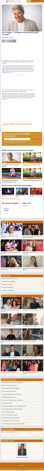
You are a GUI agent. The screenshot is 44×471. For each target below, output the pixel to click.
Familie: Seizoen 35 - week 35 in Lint (8, 326)
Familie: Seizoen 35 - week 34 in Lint (29, 341)
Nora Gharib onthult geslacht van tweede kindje (11, 417)
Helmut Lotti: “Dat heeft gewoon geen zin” (9, 414)
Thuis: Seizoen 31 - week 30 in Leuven (30, 357)
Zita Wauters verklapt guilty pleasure (9, 397)
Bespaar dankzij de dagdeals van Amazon (10, 278)
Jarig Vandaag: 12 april (7, 441)
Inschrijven (36, 139)
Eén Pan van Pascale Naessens (7, 287)
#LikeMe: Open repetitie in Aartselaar (8, 372)
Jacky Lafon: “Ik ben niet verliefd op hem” (9, 385)
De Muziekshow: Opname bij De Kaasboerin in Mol (10, 357)
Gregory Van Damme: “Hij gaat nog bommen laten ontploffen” (13, 423)
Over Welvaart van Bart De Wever (8, 290)
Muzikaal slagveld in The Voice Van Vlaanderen (11, 388)
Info (18, 468)
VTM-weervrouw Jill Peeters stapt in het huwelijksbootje (12, 382)
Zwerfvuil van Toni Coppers (7, 284)
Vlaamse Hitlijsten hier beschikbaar (8, 281)
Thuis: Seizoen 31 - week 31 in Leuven (30, 326)
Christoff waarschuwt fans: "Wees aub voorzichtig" (11, 394)
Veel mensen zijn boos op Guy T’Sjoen (9, 391)
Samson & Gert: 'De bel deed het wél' (17, 124)
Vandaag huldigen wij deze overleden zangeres (11, 420)
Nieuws (5, 162)
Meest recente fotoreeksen (8, 296)
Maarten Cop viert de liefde (7, 403)
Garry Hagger (26, 205)
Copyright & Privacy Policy (24, 468)
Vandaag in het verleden (7, 429)
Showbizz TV (4, 222)
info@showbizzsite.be (34, 468)
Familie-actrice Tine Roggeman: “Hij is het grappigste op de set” (14, 406)
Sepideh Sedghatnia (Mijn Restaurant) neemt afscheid (12, 409)
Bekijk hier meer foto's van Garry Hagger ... (11, 198)
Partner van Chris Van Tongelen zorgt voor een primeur (12, 400)
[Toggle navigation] (42, 1)
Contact (22, 465)
